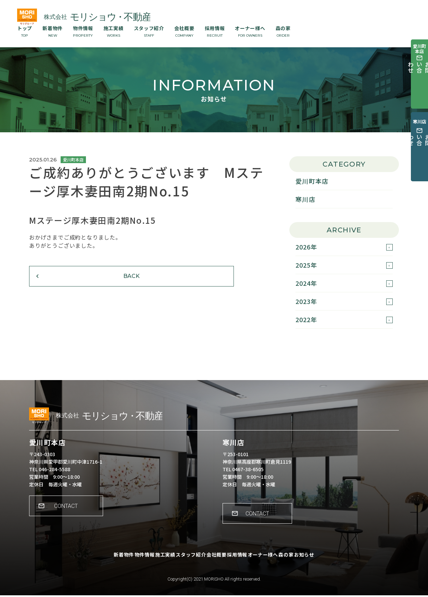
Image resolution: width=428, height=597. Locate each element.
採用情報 (215, 31)
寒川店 (305, 199)
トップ (24, 31)
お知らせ (331, 561)
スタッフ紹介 (149, 31)
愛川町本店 (311, 180)
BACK (72, 283)
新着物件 (52, 31)
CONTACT (70, 512)
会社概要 (184, 31)
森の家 (283, 31)
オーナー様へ (250, 31)
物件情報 (83, 31)
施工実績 (113, 31)
